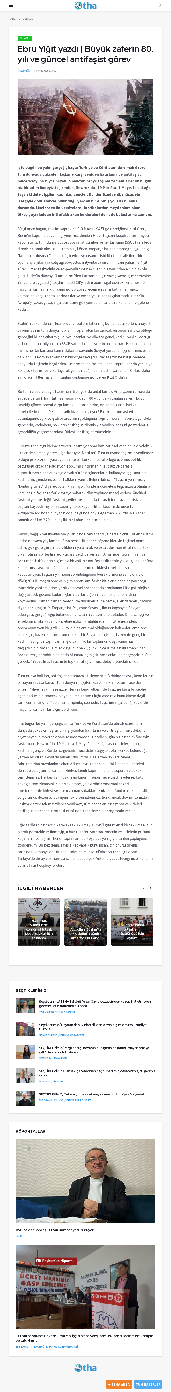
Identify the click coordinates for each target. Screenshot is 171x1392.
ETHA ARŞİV (119, 1384)
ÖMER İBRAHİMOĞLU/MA (53, 1058)
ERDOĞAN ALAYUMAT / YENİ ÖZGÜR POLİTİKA (65, 1100)
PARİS (19, 1236)
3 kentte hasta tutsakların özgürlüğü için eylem (132, 931)
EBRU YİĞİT (24, 70)
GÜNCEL (27, 19)
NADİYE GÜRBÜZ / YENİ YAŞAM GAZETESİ (62, 1035)
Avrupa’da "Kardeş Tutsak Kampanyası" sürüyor (54, 1230)
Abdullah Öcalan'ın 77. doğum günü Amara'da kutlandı (85, 933)
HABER (13, 19)
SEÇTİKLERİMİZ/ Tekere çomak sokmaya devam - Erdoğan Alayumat (91, 1094)
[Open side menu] (11, 5)
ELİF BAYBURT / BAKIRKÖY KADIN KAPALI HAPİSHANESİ (47, 1346)
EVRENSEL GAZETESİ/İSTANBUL (57, 1012)
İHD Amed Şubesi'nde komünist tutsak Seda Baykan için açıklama (39, 929)
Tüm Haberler (148, 1384)
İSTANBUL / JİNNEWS (51, 1081)
